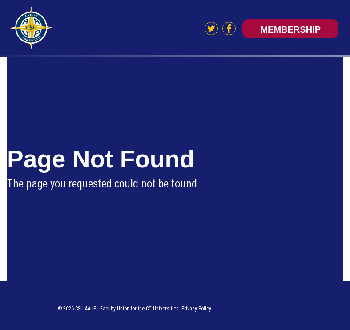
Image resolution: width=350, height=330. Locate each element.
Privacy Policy (196, 309)
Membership (290, 29)
